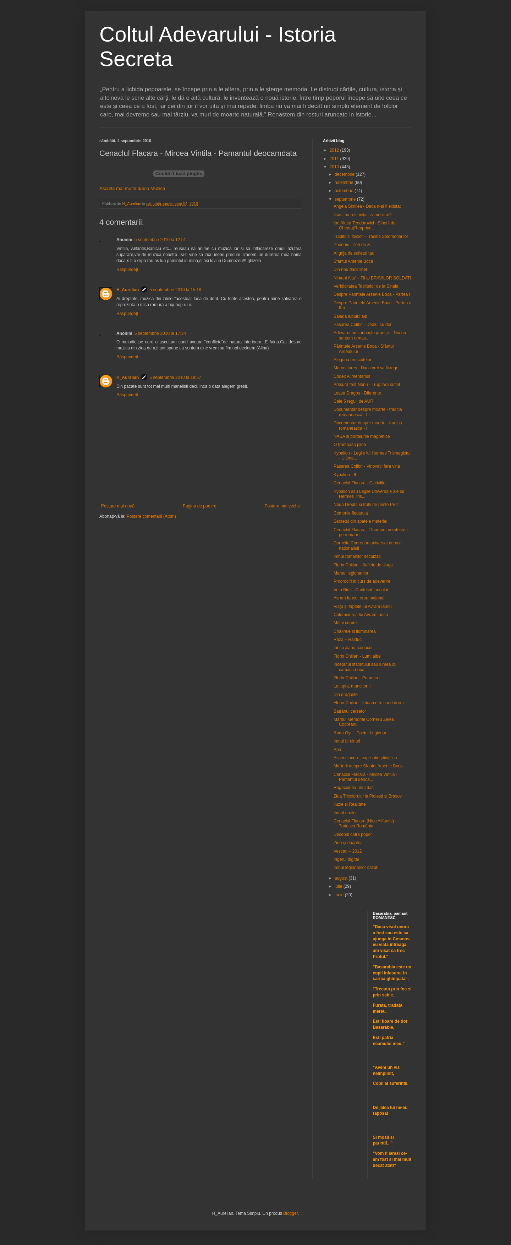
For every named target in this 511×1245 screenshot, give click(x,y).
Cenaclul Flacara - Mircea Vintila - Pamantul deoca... (365, 777)
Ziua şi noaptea (348, 842)
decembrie (345, 174)
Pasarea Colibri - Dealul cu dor (362, 324)
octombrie (345, 190)
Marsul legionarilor (351, 573)
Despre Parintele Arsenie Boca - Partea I (372, 294)
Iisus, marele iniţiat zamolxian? (362, 214)
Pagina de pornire (199, 506)
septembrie (346, 199)
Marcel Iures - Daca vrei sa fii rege (366, 367)
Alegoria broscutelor (353, 359)
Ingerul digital (346, 859)
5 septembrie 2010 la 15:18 (175, 289)
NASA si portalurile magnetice (362, 436)
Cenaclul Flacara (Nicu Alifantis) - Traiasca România (365, 823)
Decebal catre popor (353, 834)
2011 (335, 158)
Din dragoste (346, 694)
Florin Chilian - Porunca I (357, 677)
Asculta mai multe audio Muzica (132, 188)
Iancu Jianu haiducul (353, 647)
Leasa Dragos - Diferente (357, 393)
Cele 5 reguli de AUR (353, 401)
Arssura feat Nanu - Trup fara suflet (367, 384)
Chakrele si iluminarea (355, 631)
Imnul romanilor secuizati (357, 556)
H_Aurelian (127, 289)
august (341, 878)
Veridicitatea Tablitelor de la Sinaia (366, 286)
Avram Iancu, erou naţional (359, 598)
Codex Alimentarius (352, 376)
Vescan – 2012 (348, 851)
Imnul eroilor (345, 812)
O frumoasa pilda (350, 444)
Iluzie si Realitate (350, 804)
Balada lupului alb (350, 316)
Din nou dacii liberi (351, 269)
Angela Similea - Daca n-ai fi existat (367, 206)
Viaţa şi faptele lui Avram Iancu (363, 606)
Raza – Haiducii (348, 639)
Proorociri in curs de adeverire (362, 581)
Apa (337, 749)
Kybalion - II (345, 474)
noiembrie (345, 182)
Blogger (290, 1213)
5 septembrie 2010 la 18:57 (175, 377)
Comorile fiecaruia (351, 513)
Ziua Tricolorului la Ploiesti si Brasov (368, 796)
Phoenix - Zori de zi (352, 244)
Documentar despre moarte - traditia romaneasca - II (368, 425)
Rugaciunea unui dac (354, 787)
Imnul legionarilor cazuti (356, 867)
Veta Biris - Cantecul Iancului (361, 589)
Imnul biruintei (347, 741)
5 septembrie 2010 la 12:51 (160, 239)
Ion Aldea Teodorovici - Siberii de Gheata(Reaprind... (365, 225)
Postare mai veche (282, 506)
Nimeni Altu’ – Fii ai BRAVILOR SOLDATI (372, 278)
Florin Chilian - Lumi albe (357, 656)
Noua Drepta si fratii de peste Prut (366, 504)
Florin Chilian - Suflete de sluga (363, 564)
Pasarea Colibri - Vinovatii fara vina (367, 466)
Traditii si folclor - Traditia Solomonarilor (371, 236)
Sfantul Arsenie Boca (353, 261)
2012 (335, 150)
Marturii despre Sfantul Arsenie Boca (368, 765)
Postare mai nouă (117, 506)
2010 (335, 166)
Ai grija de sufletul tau (354, 253)
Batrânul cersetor (350, 711)
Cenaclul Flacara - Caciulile (359, 482)
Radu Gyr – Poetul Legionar (360, 732)
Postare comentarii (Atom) (151, 516)
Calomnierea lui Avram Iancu (361, 614)
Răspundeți (127, 269)
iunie (340, 894)
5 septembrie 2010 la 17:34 (160, 333)
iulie (339, 886)
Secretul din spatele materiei (360, 521)
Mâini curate (345, 622)
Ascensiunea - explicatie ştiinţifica (365, 757)
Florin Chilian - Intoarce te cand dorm (368, 702)
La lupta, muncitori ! (352, 686)
